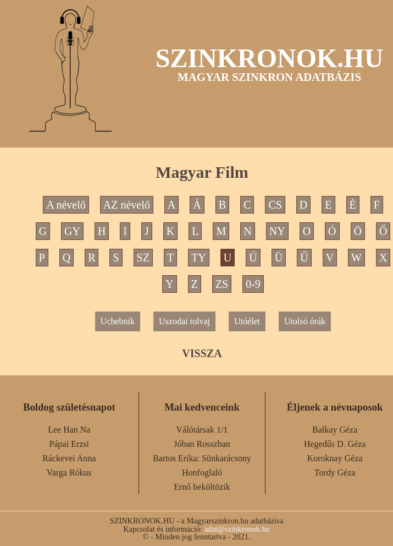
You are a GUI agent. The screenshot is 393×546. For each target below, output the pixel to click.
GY (72, 231)
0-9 (253, 284)
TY (198, 258)
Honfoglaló (202, 472)
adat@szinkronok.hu (237, 529)
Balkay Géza (334, 429)
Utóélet (247, 321)
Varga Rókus (69, 472)
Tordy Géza (335, 472)
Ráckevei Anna (69, 458)
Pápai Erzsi (69, 444)
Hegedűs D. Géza (335, 444)
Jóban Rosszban (202, 444)
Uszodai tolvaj (184, 321)
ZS (221, 284)
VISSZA (202, 353)
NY (277, 231)
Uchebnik (118, 321)
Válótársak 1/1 (202, 429)
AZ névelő (126, 205)
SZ (143, 258)
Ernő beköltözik (202, 487)
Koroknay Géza (335, 458)
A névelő (66, 205)
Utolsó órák (304, 321)
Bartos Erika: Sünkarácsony (202, 458)
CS (274, 205)
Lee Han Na (69, 429)
